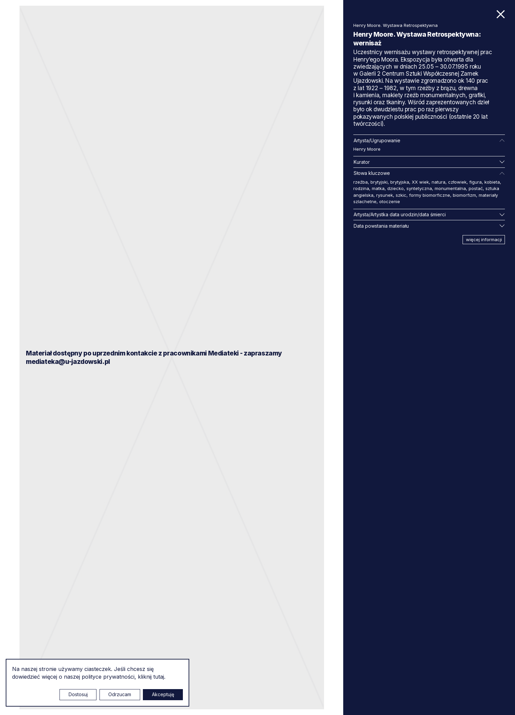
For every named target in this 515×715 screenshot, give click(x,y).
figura (475, 182)
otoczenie (389, 201)
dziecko (395, 188)
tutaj (158, 676)
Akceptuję (163, 694)
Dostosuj (78, 694)
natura (438, 182)
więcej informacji (484, 239)
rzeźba (360, 182)
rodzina (361, 188)
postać (476, 188)
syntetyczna (419, 188)
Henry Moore (367, 149)
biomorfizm (464, 195)
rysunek (384, 195)
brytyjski (379, 182)
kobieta (492, 182)
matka (378, 188)
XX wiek (420, 182)
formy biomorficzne (429, 195)
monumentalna (450, 188)
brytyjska (399, 182)
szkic (401, 195)
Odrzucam (119, 694)
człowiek (457, 182)
